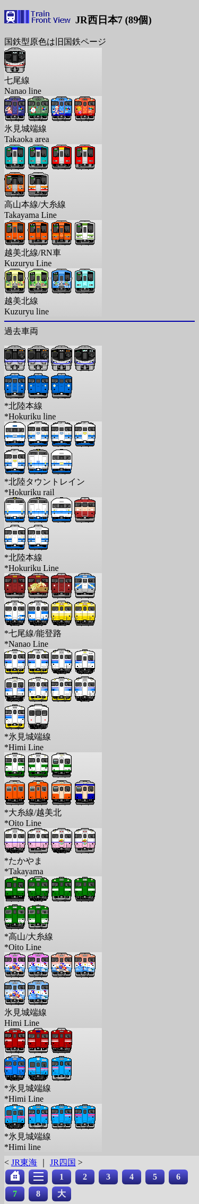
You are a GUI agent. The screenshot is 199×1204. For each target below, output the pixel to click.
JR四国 (63, 1162)
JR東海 (24, 1162)
